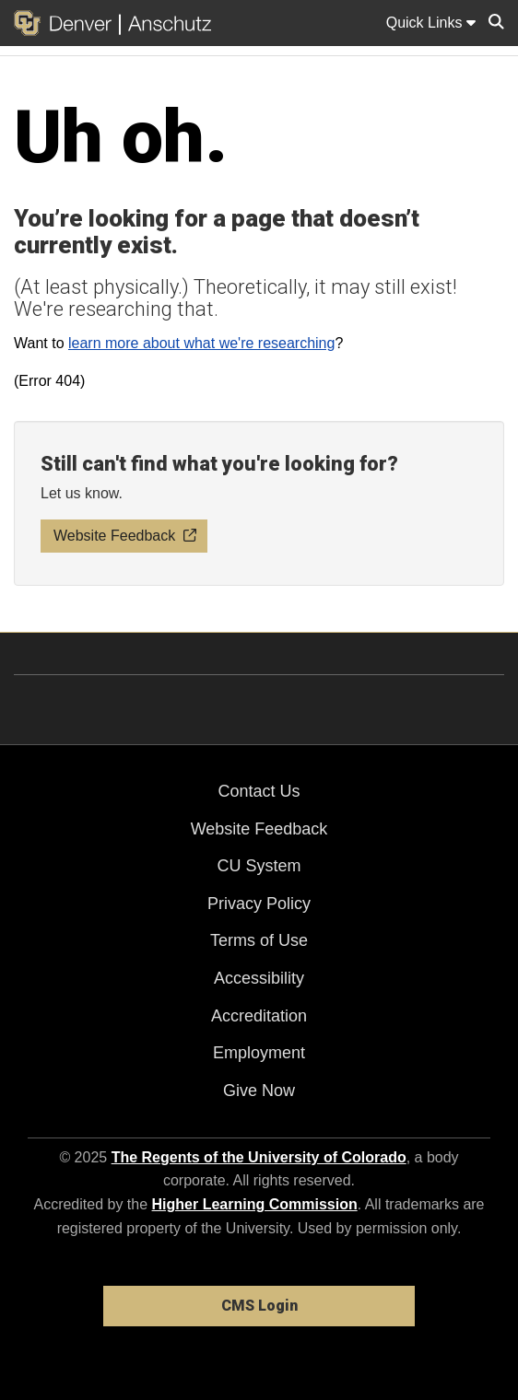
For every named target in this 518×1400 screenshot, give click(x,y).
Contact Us (259, 791)
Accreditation (259, 1016)
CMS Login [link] (259, 1305)
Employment (259, 1053)
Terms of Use (259, 940)
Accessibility (259, 978)
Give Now (259, 1090)
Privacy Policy (259, 903)
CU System (258, 866)
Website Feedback (259, 829)
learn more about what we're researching (201, 343)
